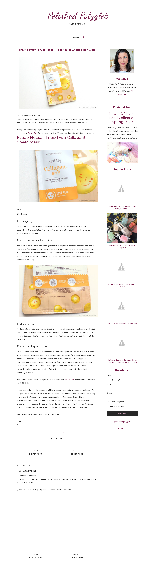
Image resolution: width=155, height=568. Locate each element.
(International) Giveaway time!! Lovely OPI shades (122, 207)
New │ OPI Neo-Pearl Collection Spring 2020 (122, 118)
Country (110, 393)
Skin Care (77, 54)
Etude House (43, 54)
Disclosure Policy (52, 432)
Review (70, 54)
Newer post (35, 454)
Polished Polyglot (77, 15)
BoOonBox (33, 133)
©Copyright (62, 432)
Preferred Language (115, 401)
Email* (109, 375)
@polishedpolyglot (122, 421)
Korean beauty (62, 54)
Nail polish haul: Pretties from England (122, 246)
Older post (77, 454)
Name (109, 384)
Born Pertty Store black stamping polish (122, 285)
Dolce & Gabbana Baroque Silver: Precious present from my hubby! (122, 361)
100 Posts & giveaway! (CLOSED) (122, 323)
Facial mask (52, 54)
